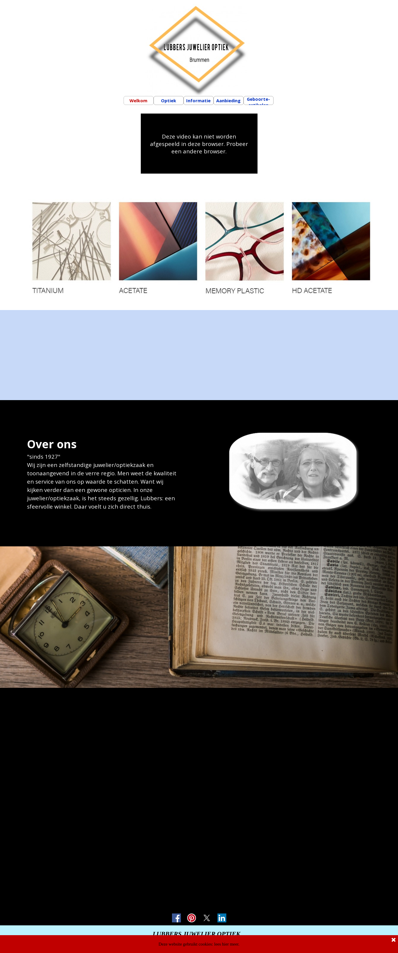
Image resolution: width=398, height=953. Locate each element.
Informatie (198, 100)
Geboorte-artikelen (258, 102)
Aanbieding (228, 100)
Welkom (138, 100)
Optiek (168, 100)
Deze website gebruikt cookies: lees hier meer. (199, 944)
